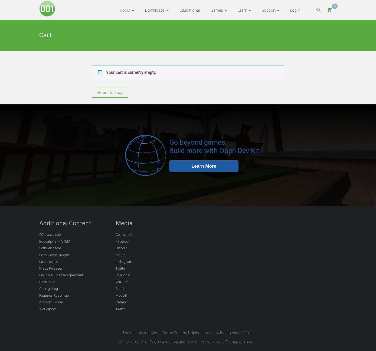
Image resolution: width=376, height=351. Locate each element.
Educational (189, 10)
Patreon (121, 302)
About (125, 10)
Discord (121, 248)
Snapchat (123, 275)
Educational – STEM (54, 241)
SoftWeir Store (50, 248)
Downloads (155, 10)
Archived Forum (51, 302)
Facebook (123, 241)
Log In (295, 10)
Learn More (203, 166)
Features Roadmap (54, 295)
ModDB (121, 295)
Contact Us (124, 235)
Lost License (48, 262)
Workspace (48, 309)
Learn (242, 10)
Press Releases (51, 268)
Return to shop (110, 92)
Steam (121, 255)
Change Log (48, 289)
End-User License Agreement (61, 275)
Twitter (121, 268)
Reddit (121, 289)
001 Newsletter (50, 235)
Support (269, 10)
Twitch (121, 309)
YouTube (122, 282)
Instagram (124, 262)
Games (217, 10)
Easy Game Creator (54, 255)
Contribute (47, 282)
